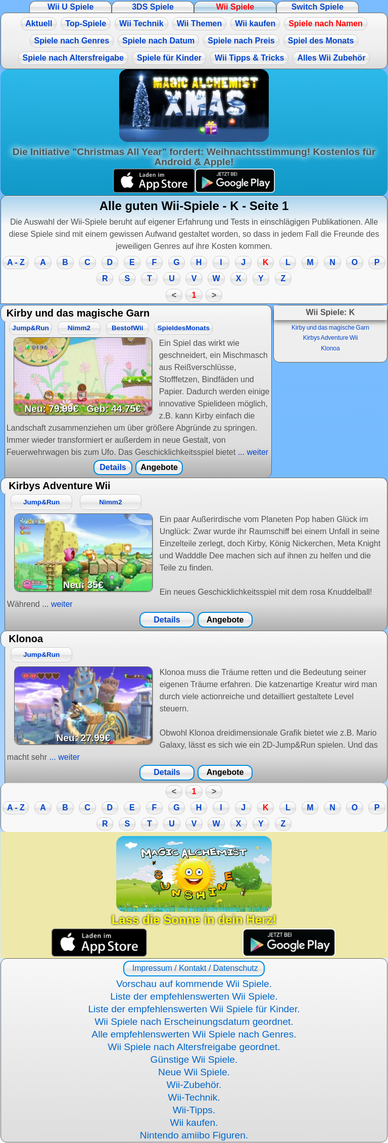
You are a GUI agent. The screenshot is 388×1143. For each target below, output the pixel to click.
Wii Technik (141, 23)
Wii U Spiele (70, 7)
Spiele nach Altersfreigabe (73, 58)
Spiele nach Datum (158, 40)
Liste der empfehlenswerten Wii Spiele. (194, 996)
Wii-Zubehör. (194, 1084)
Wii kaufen (255, 23)
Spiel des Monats (321, 40)
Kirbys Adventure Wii (330, 338)
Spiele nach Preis (241, 40)
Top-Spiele (85, 23)
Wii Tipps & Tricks (249, 58)
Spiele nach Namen (325, 23)
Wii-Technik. (194, 1097)
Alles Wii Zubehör (331, 58)
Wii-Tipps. (194, 1110)
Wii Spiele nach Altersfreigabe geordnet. (194, 1047)
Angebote (159, 467)
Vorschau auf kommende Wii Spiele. (194, 983)
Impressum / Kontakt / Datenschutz (194, 968)
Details (113, 467)
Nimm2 (79, 328)
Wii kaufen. (194, 1122)
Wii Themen (199, 23)
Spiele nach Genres (72, 40)
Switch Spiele (318, 7)
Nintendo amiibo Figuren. (194, 1135)
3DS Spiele (153, 7)
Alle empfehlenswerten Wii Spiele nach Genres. (193, 1034)
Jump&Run (30, 328)
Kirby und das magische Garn (330, 328)
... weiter (251, 452)
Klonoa (330, 348)
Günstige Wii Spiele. (194, 1059)
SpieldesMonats (184, 328)
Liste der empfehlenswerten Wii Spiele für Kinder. (194, 1009)
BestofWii (127, 328)
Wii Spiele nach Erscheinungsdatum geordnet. (194, 1021)
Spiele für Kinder (169, 58)
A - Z (16, 262)
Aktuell (38, 23)
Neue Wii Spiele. (194, 1072)
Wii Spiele (235, 7)
